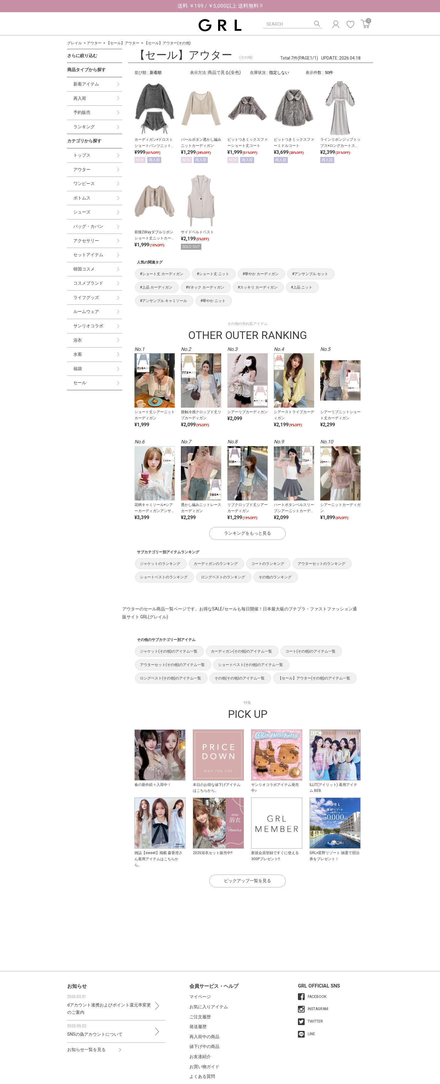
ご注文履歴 (200, 1016)
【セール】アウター (122, 43)
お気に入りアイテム (208, 1006)
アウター (94, 43)
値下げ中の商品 (204, 1046)
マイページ (200, 996)
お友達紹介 (200, 1056)
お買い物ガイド (204, 1066)
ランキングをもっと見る (247, 533)
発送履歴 (198, 1026)
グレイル (74, 43)
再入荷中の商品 (204, 1036)
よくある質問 (202, 1076)
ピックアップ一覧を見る (247, 880)
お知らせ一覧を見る (86, 1049)
